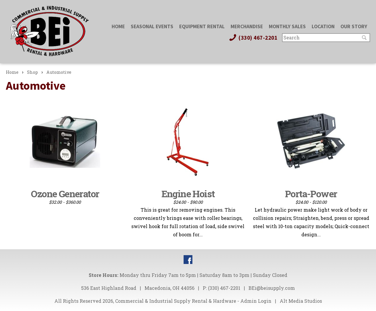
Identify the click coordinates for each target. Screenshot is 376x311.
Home (118, 26)
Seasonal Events (152, 26)
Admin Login (255, 301)
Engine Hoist (188, 193)
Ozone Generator (65, 193)
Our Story (353, 26)
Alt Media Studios (301, 301)
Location (323, 26)
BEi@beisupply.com (272, 288)
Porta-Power (311, 193)
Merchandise (247, 26)
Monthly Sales (287, 26)
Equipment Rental (202, 26)
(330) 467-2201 (253, 37)
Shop (32, 72)
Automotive (58, 72)
